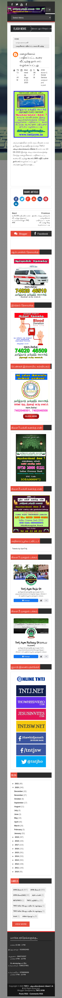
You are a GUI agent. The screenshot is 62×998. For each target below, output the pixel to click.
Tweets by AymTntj (19, 549)
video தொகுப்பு (28, 916)
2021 (17, 784)
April (16, 822)
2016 (17, 849)
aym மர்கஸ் (36, 895)
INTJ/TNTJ (17, 900)
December (18, 791)
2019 (17, 837)
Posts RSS (23, 994)
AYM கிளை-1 (18, 890)
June (16, 814)
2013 (17, 860)
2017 (17, 845)
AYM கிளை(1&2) (19, 895)
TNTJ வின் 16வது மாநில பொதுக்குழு (27, 911)
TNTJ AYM (40, 990)
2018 (17, 841)
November (18, 795)
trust (15, 916)
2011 (17, 868)
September (19, 803)
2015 (17, 853)
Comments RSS (36, 994)
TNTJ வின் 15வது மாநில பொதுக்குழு (27, 906)
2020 (17, 787)
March (17, 826)
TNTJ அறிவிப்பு (33, 900)
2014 (17, 856)
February (18, 830)
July (16, 810)
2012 (17, 864)
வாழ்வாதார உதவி (22, 42)
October (18, 799)
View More (21, 924)
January (18, 833)
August (17, 807)
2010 (17, 872)
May (16, 818)
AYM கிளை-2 (35, 890)
